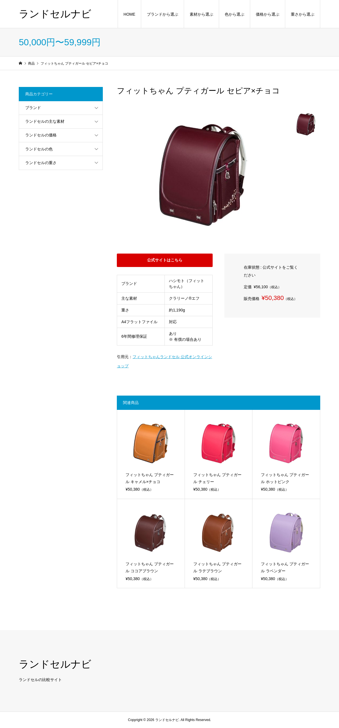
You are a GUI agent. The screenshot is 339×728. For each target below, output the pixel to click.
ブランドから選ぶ (162, 14)
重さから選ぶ (302, 14)
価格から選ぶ (267, 14)
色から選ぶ (234, 14)
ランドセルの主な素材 (44, 121)
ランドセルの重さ (41, 162)
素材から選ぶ (201, 14)
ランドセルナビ (55, 14)
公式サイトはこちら (164, 260)
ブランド (33, 107)
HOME (129, 14)
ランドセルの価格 (41, 135)
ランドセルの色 (39, 149)
